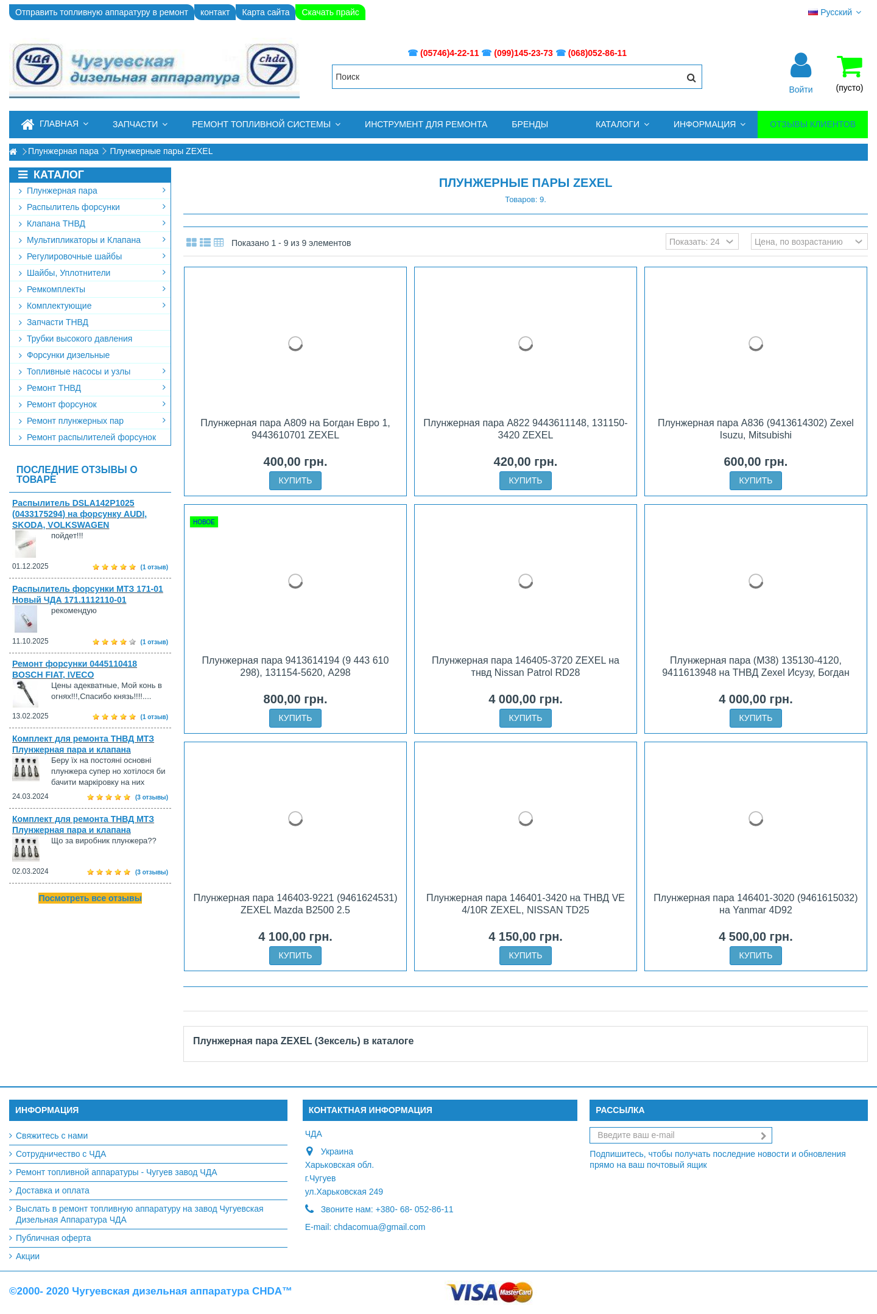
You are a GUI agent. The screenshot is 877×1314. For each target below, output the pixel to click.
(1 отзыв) (154, 567)
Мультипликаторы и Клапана (92, 240)
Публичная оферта (53, 1238)
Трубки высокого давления (75, 338)
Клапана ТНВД (92, 223)
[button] (140, 124)
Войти (800, 89)
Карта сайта (265, 12)
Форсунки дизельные (64, 355)
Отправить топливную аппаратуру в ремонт (101, 12)
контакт (215, 12)
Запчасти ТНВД (53, 322)
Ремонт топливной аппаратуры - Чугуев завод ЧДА (116, 1172)
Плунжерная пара (92, 190)
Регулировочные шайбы (92, 256)
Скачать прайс (330, 12)
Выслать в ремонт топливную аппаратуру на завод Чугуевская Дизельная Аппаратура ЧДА (140, 1214)
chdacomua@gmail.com (379, 1227)
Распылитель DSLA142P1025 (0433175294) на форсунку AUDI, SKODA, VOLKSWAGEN (79, 514)
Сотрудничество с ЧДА (61, 1154)
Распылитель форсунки (92, 207)
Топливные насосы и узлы (92, 371)
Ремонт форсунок (92, 404)
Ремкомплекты (92, 289)
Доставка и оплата (53, 1190)
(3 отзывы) (151, 797)
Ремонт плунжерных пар (92, 421)
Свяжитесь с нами (52, 1135)
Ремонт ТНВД (92, 388)
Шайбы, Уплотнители (92, 273)
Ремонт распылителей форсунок (87, 437)
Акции (28, 1256)
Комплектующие (92, 306)
